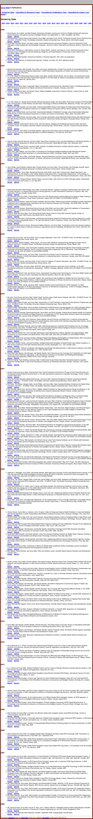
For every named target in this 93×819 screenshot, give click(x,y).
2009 (76, 23)
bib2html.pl (11, 817)
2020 (26, 23)
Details (10, 36)
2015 (48, 23)
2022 (17, 23)
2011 (67, 23)
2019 (30, 23)
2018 (35, 23)
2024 (7, 23)
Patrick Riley (24, 817)
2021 (21, 23)
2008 (80, 23)
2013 (58, 23)
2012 (62, 23)
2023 (12, 23)
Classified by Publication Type (54, 12)
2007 (85, 23)
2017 (39, 23)
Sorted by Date (8, 12)
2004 (90, 23)
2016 (44, 23)
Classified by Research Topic (28, 12)
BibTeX (17, 36)
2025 (3, 23)
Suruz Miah (5, 8)
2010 (71, 23)
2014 (53, 23)
